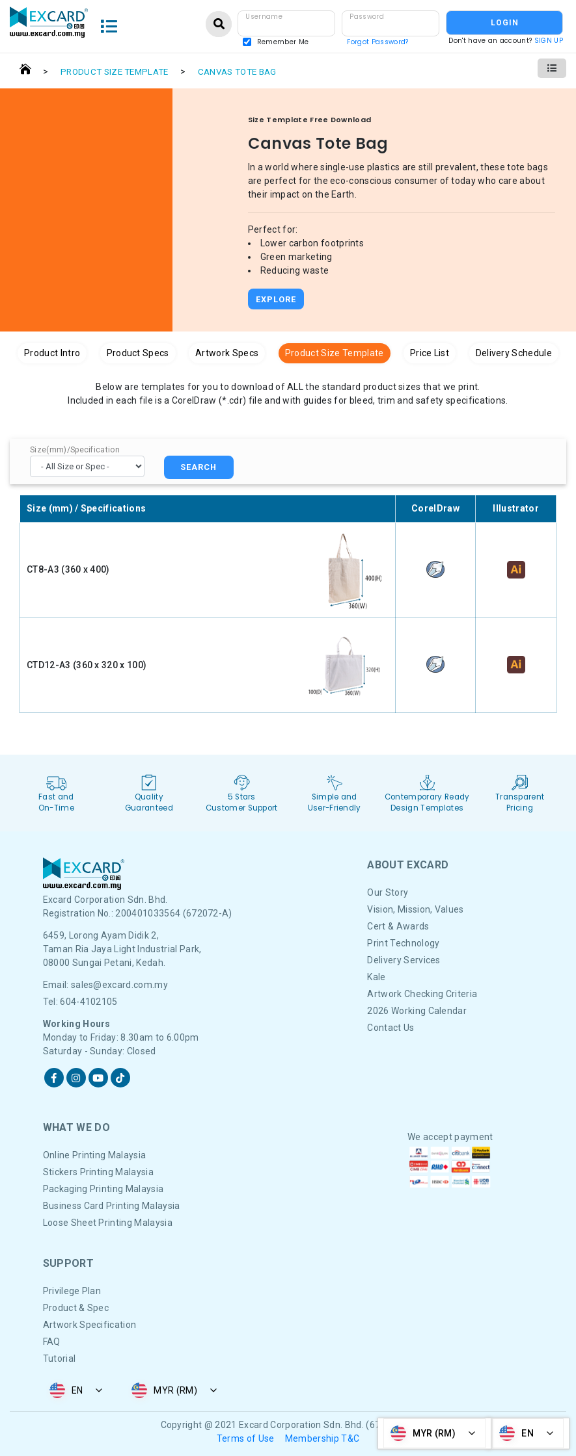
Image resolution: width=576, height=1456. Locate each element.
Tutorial (59, 1358)
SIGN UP (548, 41)
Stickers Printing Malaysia (98, 1172)
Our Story (387, 892)
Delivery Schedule (514, 353)
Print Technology (403, 943)
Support (68, 1263)
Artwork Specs (226, 353)
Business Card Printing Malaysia (111, 1206)
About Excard (407, 865)
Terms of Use (246, 1438)
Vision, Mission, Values (415, 909)
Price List (429, 353)
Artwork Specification (90, 1325)
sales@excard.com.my (119, 985)
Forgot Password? (377, 42)
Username (263, 16)
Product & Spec (76, 1308)
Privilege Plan (72, 1291)
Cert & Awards (398, 926)
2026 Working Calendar (417, 1011)
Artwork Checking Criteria (422, 994)
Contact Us (390, 1027)
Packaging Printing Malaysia (103, 1189)
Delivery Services (403, 960)
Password (367, 16)
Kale (376, 977)
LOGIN (505, 22)
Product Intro (52, 353)
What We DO (76, 1127)
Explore (276, 299)
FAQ (52, 1341)
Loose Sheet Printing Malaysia (107, 1222)
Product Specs (138, 353)
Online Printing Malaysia (94, 1155)
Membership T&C (322, 1438)
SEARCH (198, 467)
